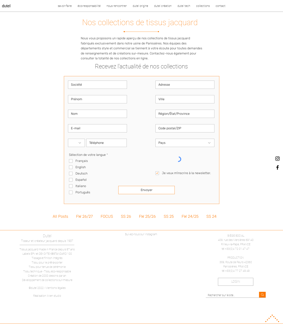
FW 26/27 (84, 216)
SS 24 (211, 216)
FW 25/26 (147, 216)
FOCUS (107, 216)
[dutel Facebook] (277, 167)
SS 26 (126, 216)
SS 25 (169, 216)
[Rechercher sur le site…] (229, 295)
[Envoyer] (146, 190)
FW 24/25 (190, 216)
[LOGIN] (235, 282)
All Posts (60, 216)
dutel (6, 6)
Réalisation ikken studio (47, 295)
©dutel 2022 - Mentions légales (47, 287)
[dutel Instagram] (277, 159)
